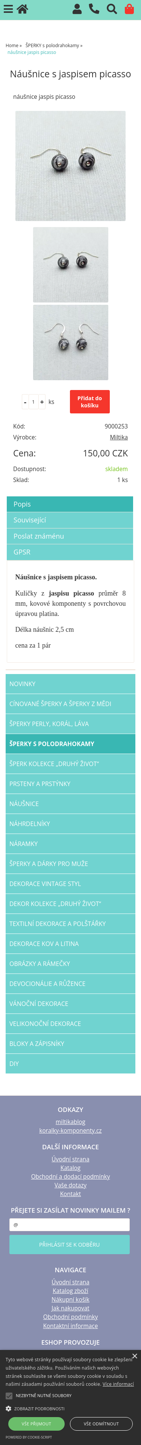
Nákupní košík (70, 1300)
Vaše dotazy (70, 1185)
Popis (22, 503)
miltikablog (70, 1122)
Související (30, 519)
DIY (14, 1064)
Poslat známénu (39, 536)
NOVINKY (22, 684)
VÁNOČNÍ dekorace (38, 1004)
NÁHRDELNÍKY (29, 824)
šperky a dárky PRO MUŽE (48, 864)
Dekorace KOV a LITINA (44, 944)
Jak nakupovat (70, 1308)
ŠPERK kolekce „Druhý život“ (54, 764)
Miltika (119, 437)
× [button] (134, 1356)
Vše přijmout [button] (36, 1424)
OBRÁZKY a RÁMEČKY (39, 964)
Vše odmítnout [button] (101, 1424)
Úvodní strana (70, 1159)
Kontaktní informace (70, 1326)
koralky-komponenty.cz (70, 1131)
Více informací (118, 1384)
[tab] (70, 496)
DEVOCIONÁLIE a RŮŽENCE (47, 984)
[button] (70, 1408)
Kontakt (70, 1194)
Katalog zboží (70, 1291)
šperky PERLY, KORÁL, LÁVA (49, 724)
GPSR (22, 551)
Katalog (70, 1168)
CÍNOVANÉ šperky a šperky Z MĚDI (60, 704)
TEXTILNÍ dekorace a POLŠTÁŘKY (57, 924)
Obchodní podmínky (70, 1317)
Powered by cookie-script (29, 1437)
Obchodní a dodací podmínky (70, 1177)
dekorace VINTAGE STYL (45, 884)
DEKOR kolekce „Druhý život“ (55, 904)
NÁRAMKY (23, 844)
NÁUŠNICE (24, 804)
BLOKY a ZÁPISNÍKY (36, 1044)
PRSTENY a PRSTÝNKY (39, 784)
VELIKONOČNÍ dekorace (45, 1024)
